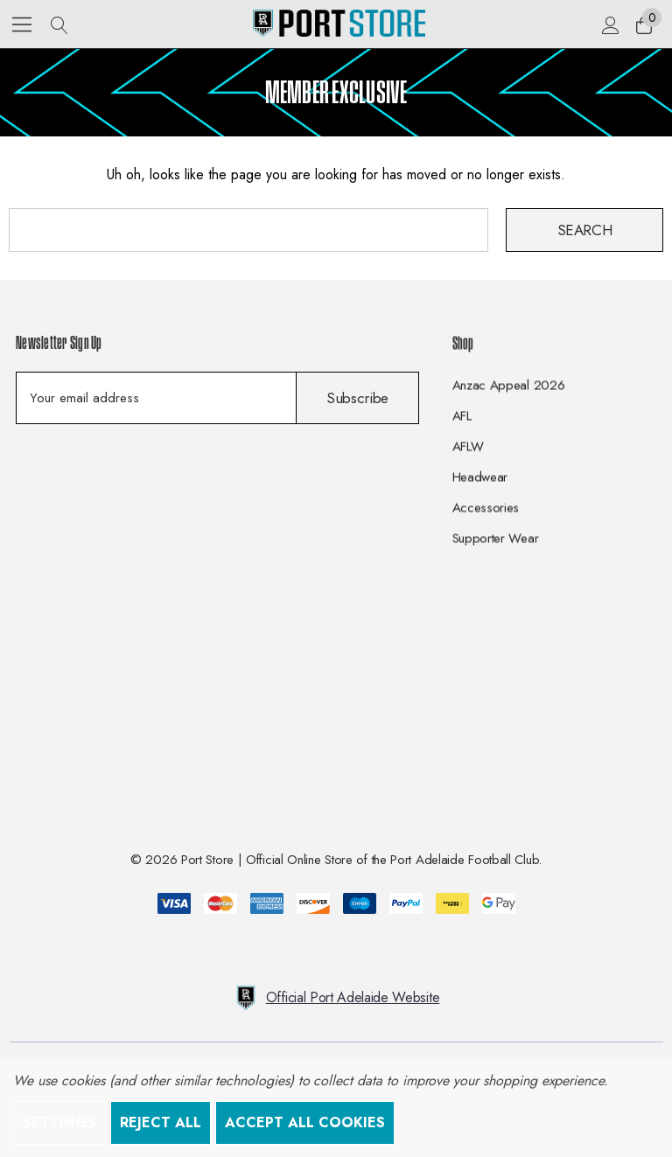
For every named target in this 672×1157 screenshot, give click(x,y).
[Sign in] (609, 24)
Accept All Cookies (305, 1122)
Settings (59, 1122)
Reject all (160, 1122)
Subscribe (357, 397)
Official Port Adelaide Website (336, 998)
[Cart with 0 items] (643, 24)
